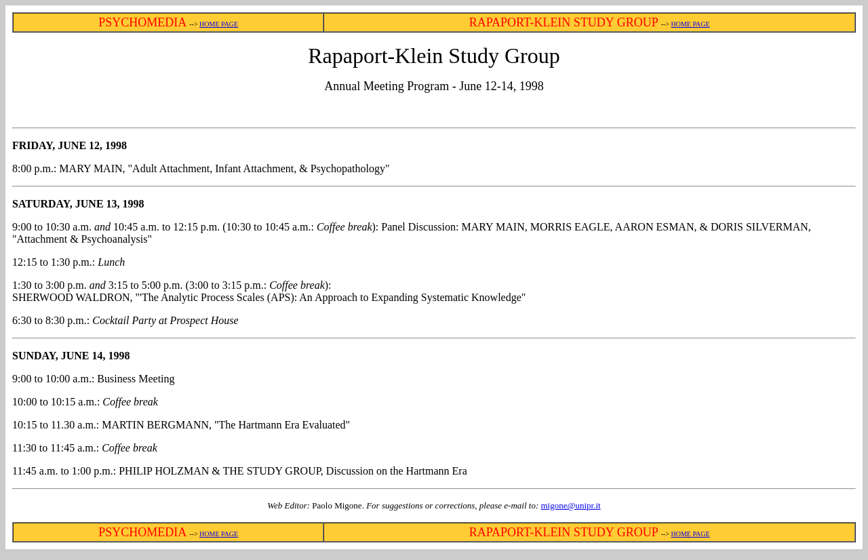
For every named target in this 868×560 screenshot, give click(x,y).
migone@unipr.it (570, 505)
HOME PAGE (218, 24)
